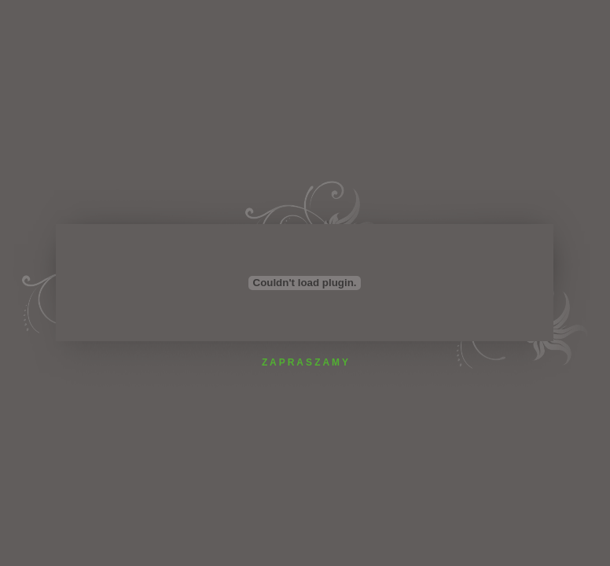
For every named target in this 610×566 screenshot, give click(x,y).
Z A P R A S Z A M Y (305, 362)
